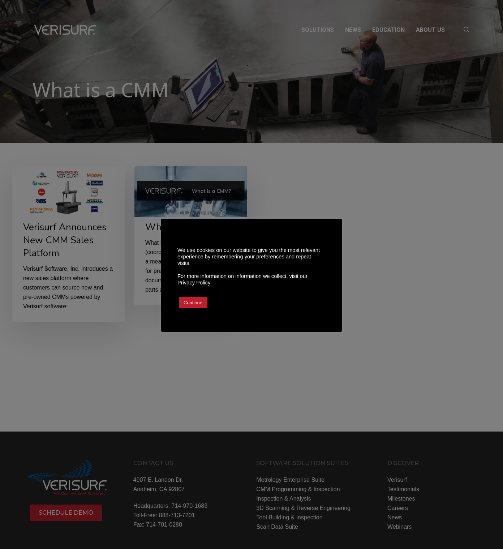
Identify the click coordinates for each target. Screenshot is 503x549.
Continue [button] (193, 302)
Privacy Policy (193, 283)
